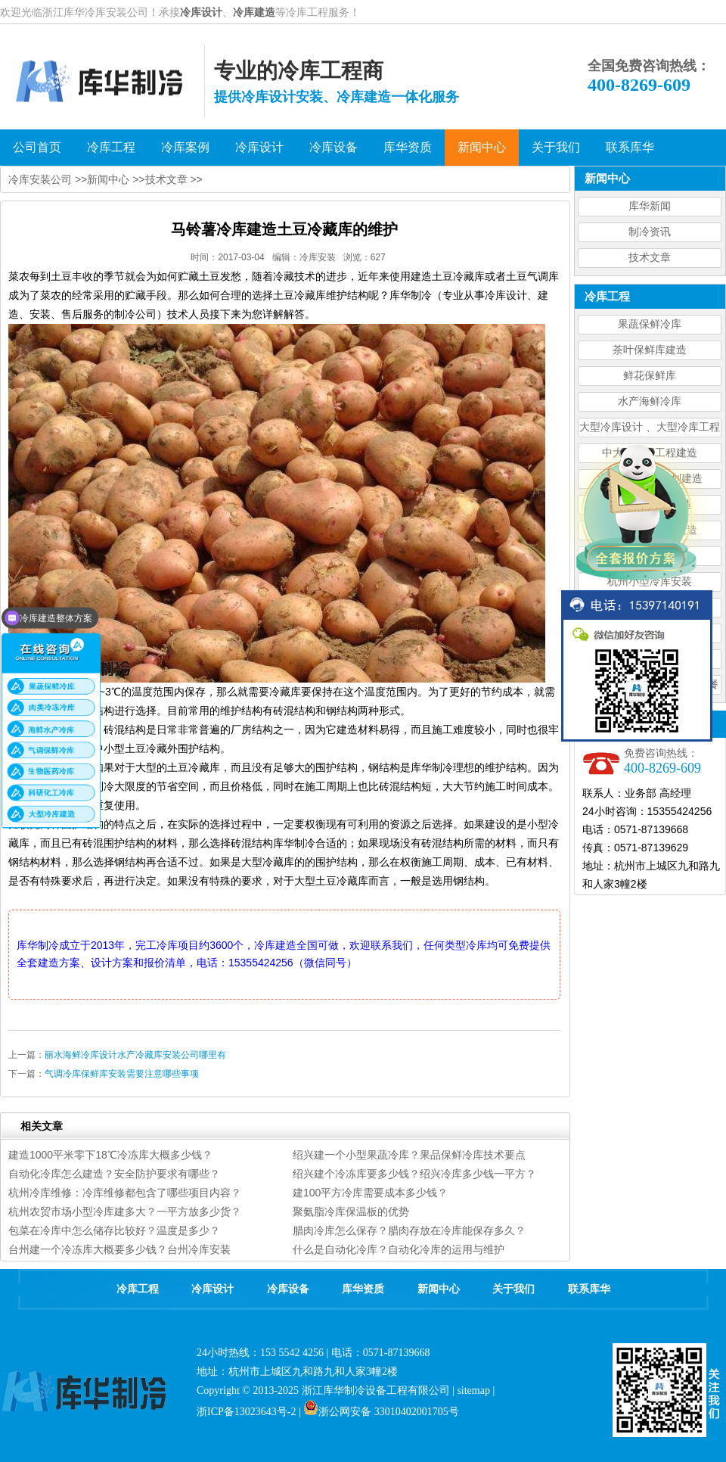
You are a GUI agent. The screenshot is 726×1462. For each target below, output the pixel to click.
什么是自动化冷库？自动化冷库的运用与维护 (398, 1249)
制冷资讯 (649, 232)
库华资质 (363, 1289)
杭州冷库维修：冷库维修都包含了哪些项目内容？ (124, 1193)
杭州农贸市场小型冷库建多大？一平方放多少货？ (124, 1211)
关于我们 (513, 1289)
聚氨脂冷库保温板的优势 (351, 1211)
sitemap (473, 1390)
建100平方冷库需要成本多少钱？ (370, 1193)
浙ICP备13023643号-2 (246, 1411)
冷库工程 (137, 1289)
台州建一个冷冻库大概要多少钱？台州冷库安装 (119, 1249)
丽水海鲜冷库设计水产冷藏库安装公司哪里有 (135, 1055)
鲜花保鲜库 (649, 375)
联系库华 (589, 1289)
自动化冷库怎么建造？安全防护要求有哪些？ (114, 1174)
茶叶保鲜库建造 (650, 350)
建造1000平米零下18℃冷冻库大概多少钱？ (110, 1155)
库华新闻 (649, 206)
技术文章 (649, 257)
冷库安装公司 (40, 179)
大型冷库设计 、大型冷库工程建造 (649, 429)
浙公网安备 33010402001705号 (381, 1411)
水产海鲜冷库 (649, 401)
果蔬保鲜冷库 (649, 324)
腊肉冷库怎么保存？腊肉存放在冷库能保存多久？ (409, 1230)
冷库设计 (201, 12)
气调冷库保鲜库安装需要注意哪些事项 (122, 1074)
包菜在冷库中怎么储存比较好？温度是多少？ (114, 1230)
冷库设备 (288, 1289)
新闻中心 (108, 179)
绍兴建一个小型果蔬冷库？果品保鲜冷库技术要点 (409, 1155)
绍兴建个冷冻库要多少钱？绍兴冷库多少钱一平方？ (414, 1174)
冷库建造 (254, 12)
